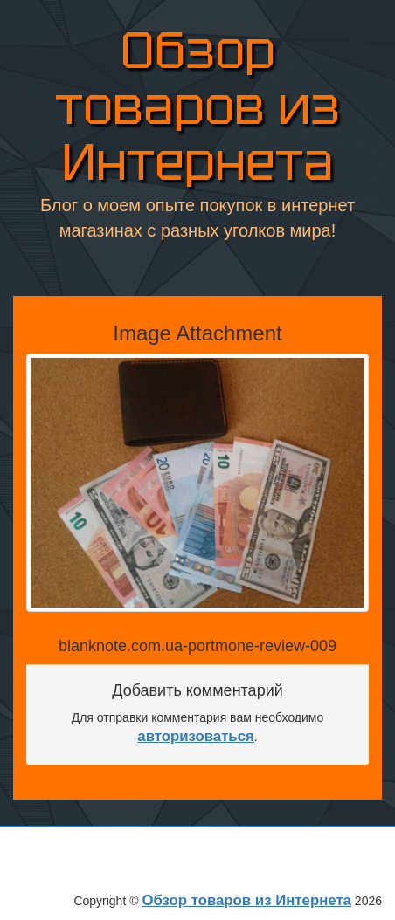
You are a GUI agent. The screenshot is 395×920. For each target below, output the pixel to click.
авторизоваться (195, 736)
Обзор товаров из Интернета (197, 107)
